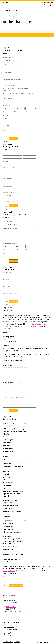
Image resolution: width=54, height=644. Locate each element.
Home (4, 17)
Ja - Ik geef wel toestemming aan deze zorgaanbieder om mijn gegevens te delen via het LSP (27, 349)
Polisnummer (7, 236)
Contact (11, 17)
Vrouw (6, 122)
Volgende (12, 138)
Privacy (38, 642)
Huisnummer (27, 154)
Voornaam (17, 65)
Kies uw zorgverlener (9, 57)
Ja (5, 580)
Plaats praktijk (7, 286)
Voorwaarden (46, 642)
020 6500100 (11, 607)
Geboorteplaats (7, 98)
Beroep (5, 130)
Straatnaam (6, 154)
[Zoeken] (44, 5)
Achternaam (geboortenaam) (12, 79)
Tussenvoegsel (7, 72)
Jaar (26, 111)
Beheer (17, 642)
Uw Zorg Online (10, 10)
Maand (16, 111)
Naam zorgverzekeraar (10, 228)
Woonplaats (6, 171)
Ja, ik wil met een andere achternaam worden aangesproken (19, 93)
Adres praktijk (7, 279)
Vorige (6, 44)
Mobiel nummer (8, 178)
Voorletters (7, 65)
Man (6, 118)
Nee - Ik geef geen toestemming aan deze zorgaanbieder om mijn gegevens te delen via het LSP (28, 355)
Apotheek (5, 253)
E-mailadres (7, 196)
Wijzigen (25, 423)
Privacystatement (9, 571)
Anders (7, 125)
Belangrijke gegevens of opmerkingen (14, 398)
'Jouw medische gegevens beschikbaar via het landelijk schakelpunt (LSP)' (24, 325)
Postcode (6, 161)
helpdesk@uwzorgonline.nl (17, 611)
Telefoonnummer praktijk (10, 294)
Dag (4, 111)
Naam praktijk (7, 272)
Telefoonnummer (7, 186)
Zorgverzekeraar (8, 221)
